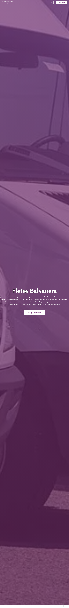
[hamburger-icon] (52, 2)
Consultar (61, 2)
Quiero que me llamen (34, 313)
